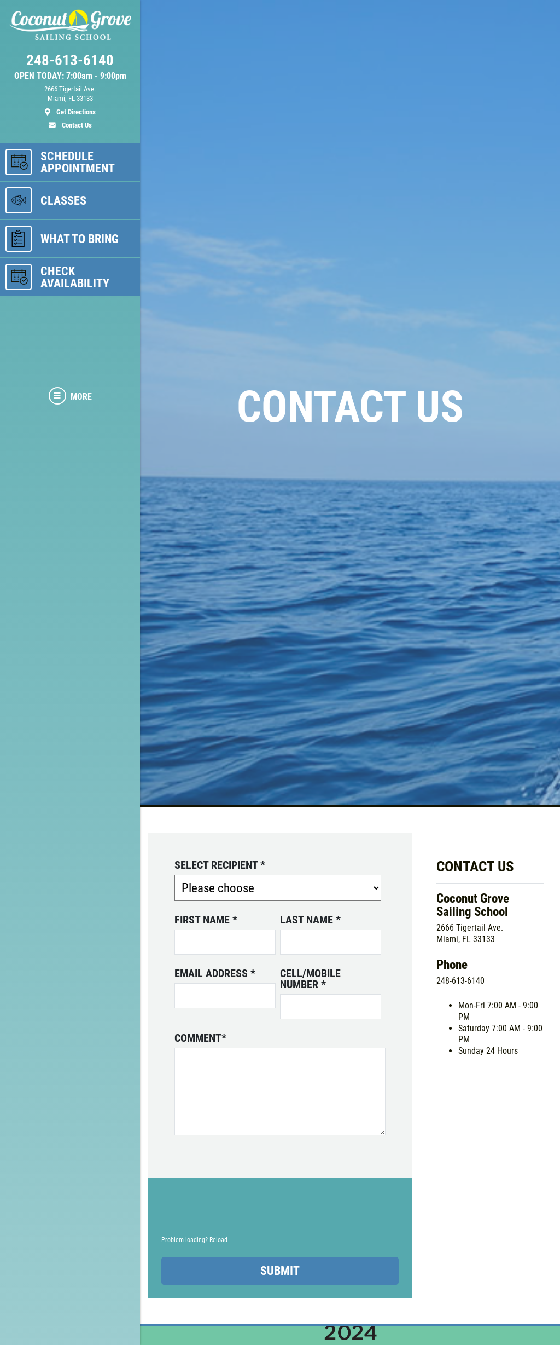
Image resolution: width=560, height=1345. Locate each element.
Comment (200, 1037)
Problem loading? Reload (194, 1240)
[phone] (70, 62)
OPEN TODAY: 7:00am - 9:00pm (70, 76)
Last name (310, 919)
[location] (70, 101)
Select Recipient (219, 864)
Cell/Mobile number (310, 979)
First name (205, 919)
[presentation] (244, 1212)
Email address (214, 973)
